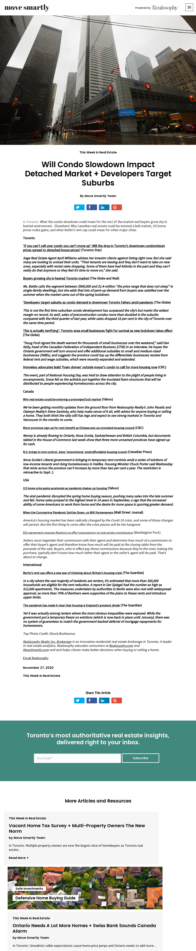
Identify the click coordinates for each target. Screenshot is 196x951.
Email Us (67, 929)
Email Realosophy (35, 657)
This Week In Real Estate (98, 152)
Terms (85, 929)
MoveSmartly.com (36, 649)
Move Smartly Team (100, 196)
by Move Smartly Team (25, 839)
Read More (16, 863)
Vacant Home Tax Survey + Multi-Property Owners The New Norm (32, 828)
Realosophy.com (121, 645)
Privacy (99, 929)
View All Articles (98, 889)
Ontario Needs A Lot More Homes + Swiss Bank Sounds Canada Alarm (158, 828)
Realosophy (65, 645)
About (50, 929)
